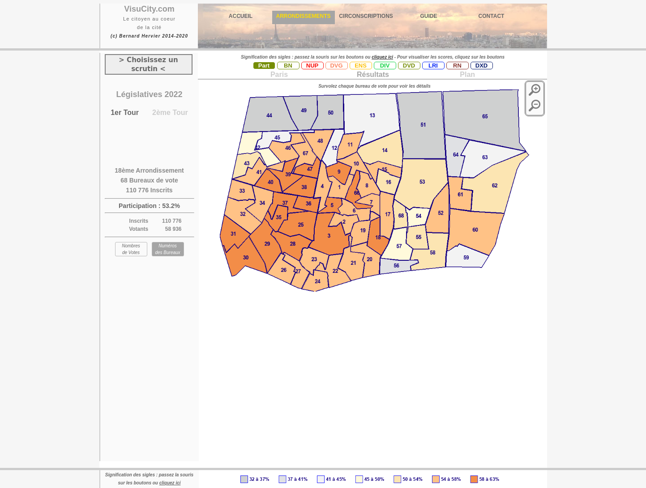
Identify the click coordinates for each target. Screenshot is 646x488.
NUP (312, 65)
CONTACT (492, 16)
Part (264, 65)
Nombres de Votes (131, 249)
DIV (385, 65)
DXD (481, 65)
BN (288, 65)
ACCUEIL (240, 16)
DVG (336, 65)
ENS (361, 65)
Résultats (373, 74)
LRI (433, 65)
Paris (279, 74)
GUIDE (428, 16)
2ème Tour (170, 112)
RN (457, 65)
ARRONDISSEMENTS (303, 16)
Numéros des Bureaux (167, 249)
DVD (409, 65)
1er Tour (125, 112)
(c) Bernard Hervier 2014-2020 (149, 36)
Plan (466, 74)
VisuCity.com (149, 8)
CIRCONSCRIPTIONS (366, 16)
